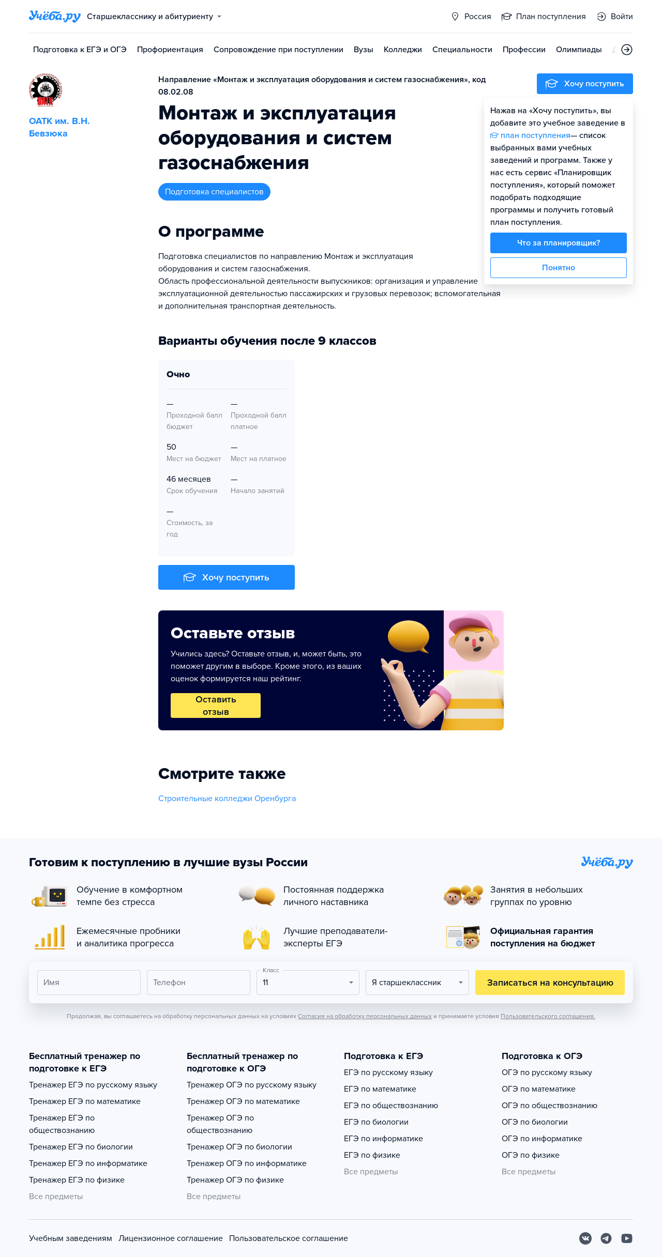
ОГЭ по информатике (542, 1138)
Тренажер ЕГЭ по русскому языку (93, 1085)
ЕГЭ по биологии (376, 1122)
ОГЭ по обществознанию (549, 1105)
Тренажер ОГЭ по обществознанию (220, 1124)
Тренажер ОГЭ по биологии (239, 1147)
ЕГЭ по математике (380, 1089)
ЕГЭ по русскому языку (388, 1072)
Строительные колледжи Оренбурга (227, 798)
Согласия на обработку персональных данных (365, 1016)
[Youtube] (627, 1238)
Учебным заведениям (70, 1238)
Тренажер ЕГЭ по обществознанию (62, 1124)
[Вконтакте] (585, 1238)
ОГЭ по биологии (535, 1122)
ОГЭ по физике (531, 1155)
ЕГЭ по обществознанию (391, 1105)
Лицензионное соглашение (170, 1238)
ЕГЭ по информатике (383, 1138)
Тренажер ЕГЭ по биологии (81, 1147)
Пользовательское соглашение (288, 1238)
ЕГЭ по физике (372, 1155)
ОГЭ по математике (539, 1089)
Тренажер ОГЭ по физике (235, 1180)
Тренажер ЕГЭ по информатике (88, 1163)
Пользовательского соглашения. (548, 1016)
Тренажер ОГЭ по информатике (247, 1163)
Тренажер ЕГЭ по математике (85, 1101)
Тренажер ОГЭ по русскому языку (252, 1085)
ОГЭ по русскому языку (547, 1072)
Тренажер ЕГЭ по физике (77, 1180)
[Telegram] (606, 1238)
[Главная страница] (55, 16)
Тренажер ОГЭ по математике (243, 1101)
